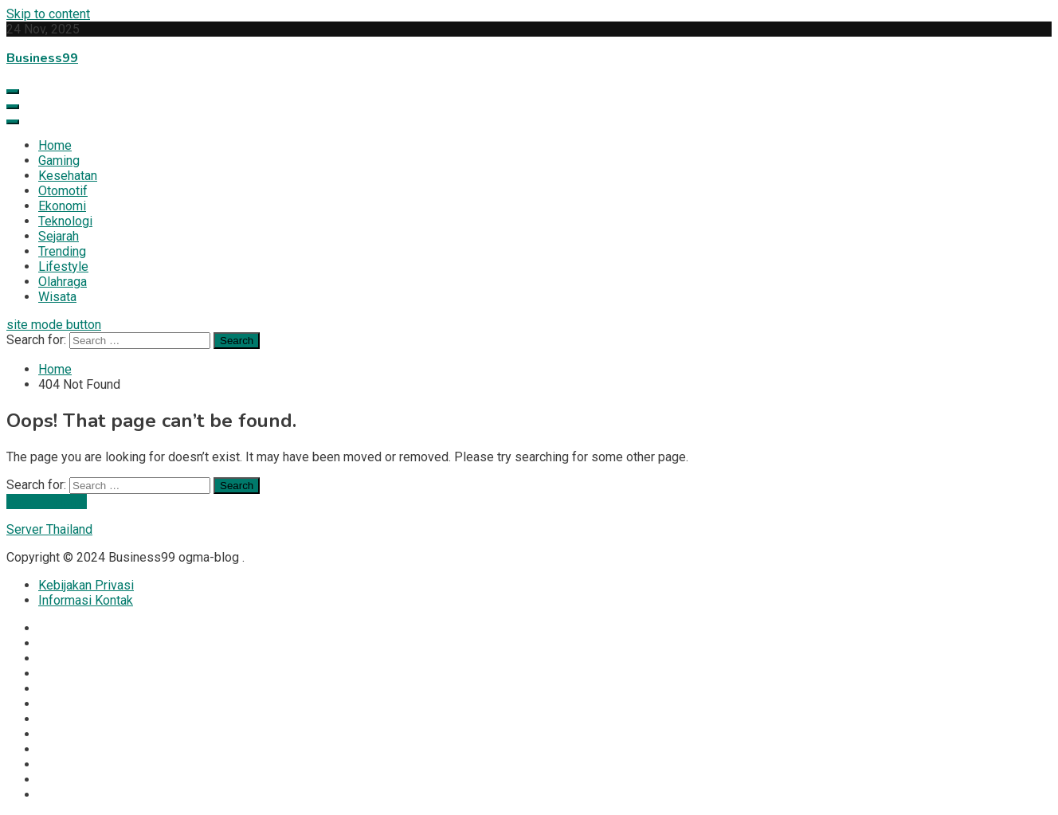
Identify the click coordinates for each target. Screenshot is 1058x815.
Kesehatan (67, 175)
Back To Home (46, 501)
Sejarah (58, 236)
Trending (62, 251)
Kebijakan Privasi (86, 585)
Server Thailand (49, 529)
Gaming (59, 160)
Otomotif (63, 190)
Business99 (42, 58)
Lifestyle (63, 266)
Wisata (57, 296)
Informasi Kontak (85, 600)
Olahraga (62, 281)
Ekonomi (62, 206)
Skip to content (48, 14)
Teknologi (65, 221)
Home (55, 145)
